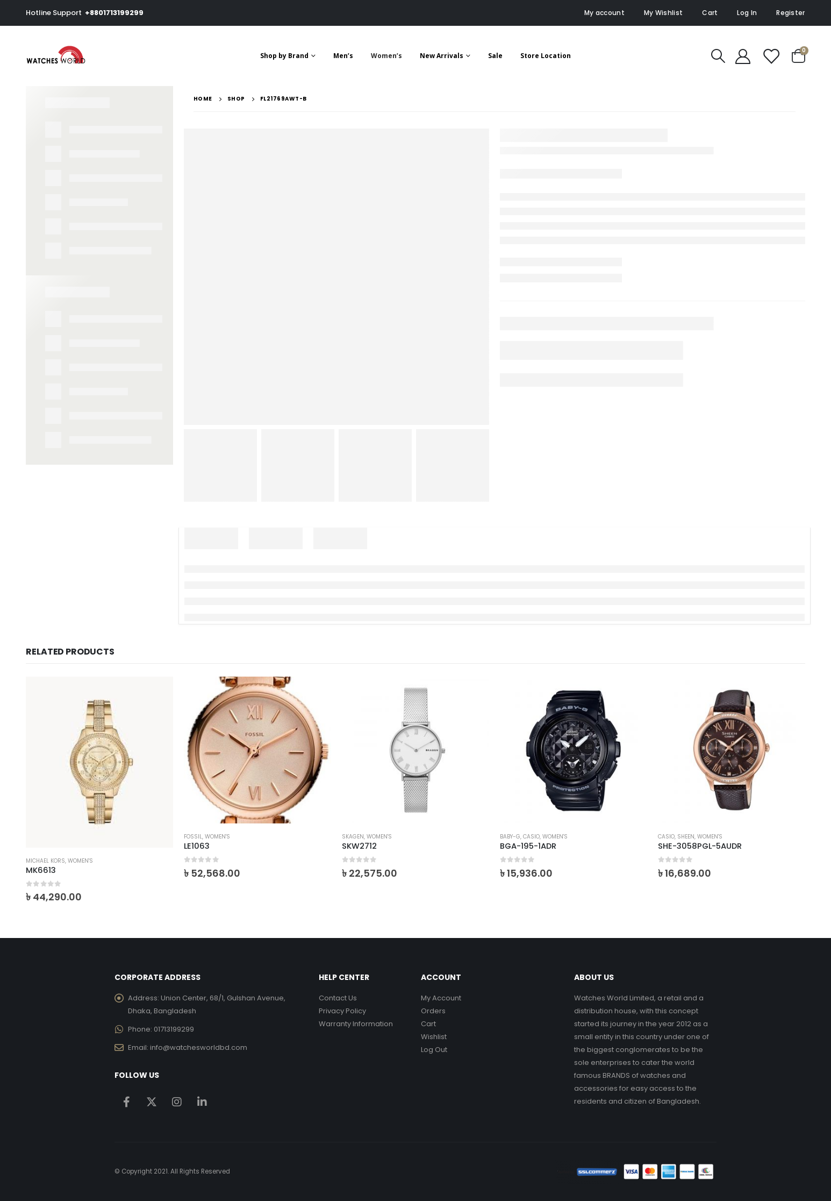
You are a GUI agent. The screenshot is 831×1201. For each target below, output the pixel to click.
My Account (441, 998)
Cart (710, 12)
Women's (80, 861)
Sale (495, 55)
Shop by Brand (284, 55)
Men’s (343, 55)
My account (604, 12)
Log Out (434, 1049)
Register (790, 12)
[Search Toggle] (718, 56)
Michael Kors (45, 861)
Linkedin (202, 1101)
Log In (747, 12)
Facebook (126, 1101)
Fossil (193, 837)
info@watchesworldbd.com (198, 1047)
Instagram (177, 1101)
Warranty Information (356, 1024)
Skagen (353, 837)
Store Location (545, 55)
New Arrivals (441, 55)
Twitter (151, 1101)
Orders (433, 1011)
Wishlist (434, 1037)
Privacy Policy (342, 1011)
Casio (531, 837)
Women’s (386, 55)
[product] (99, 762)
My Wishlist (663, 12)
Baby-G (510, 837)
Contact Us (338, 998)
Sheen (685, 837)
